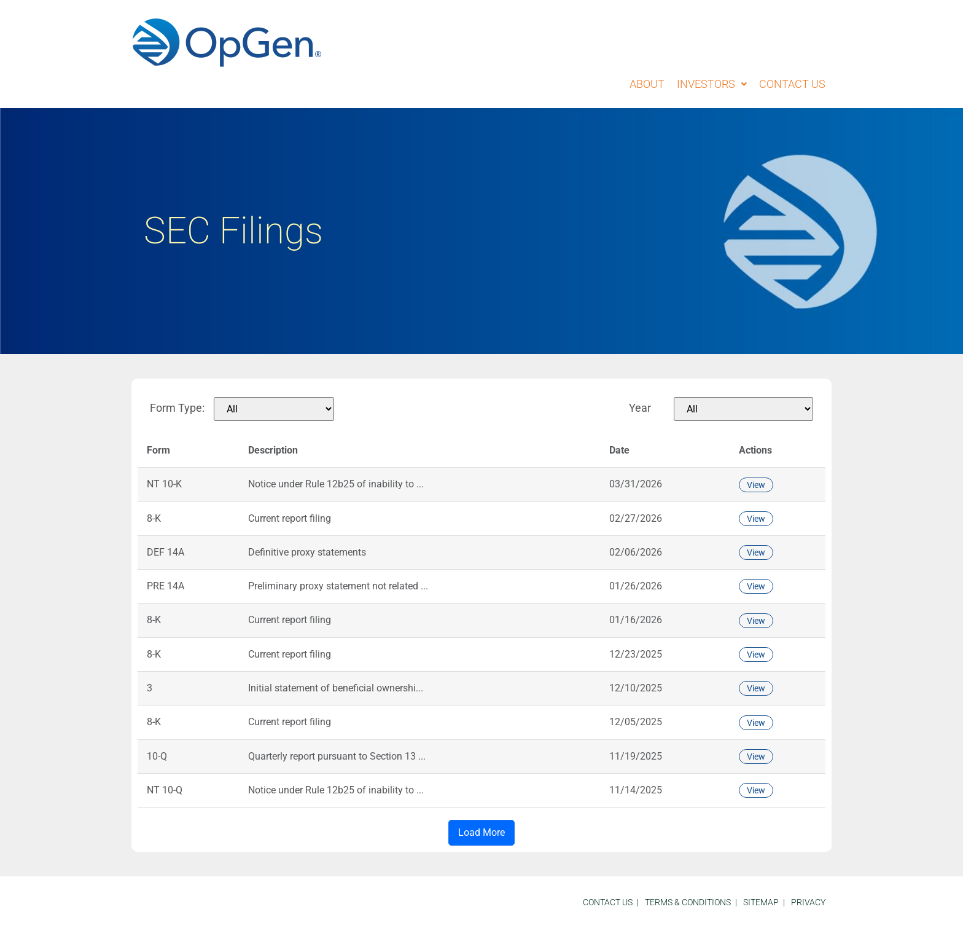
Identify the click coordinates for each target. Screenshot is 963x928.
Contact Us (792, 83)
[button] (712, 84)
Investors (712, 83)
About (647, 83)
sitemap (761, 902)
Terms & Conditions (688, 902)
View (756, 485)
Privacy (808, 902)
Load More (481, 832)
